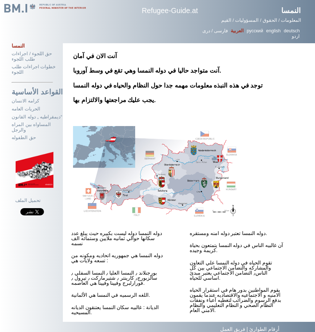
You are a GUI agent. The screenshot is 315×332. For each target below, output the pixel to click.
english (273, 30)
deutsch (292, 30)
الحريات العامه (26, 109)
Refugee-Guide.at (170, 11)
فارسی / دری (215, 30)
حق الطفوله (24, 137)
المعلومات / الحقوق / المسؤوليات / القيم (261, 20)
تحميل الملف (28, 200)
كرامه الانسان (25, 101)
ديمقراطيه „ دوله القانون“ (37, 117)
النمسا (291, 11)
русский (255, 30)
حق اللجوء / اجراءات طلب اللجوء (32, 56)
